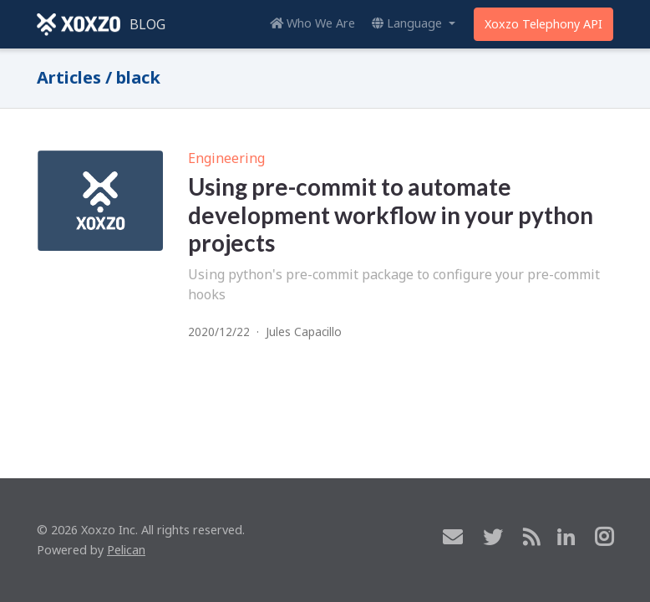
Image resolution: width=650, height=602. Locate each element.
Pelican (126, 550)
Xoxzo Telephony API (543, 24)
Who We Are (312, 23)
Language (408, 23)
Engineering (226, 158)
